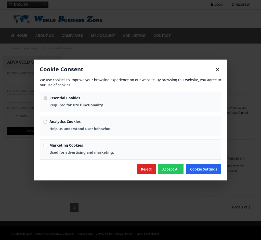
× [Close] (217, 70)
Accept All (170, 169)
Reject (146, 169)
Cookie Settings (203, 169)
